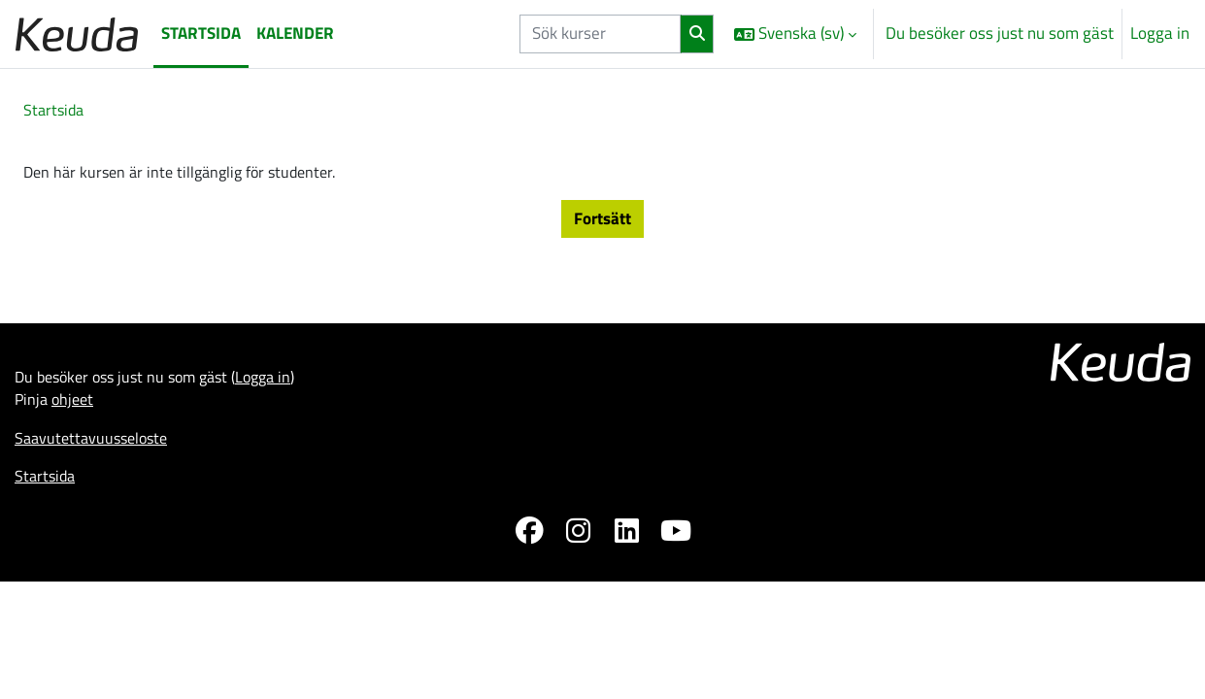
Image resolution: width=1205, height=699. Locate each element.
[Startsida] (77, 33)
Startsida (55, 110)
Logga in (1159, 33)
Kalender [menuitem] (295, 33)
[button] (795, 34)
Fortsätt (602, 222)
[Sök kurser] (600, 34)
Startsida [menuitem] (201, 33)
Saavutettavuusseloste (96, 448)
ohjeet (75, 408)
